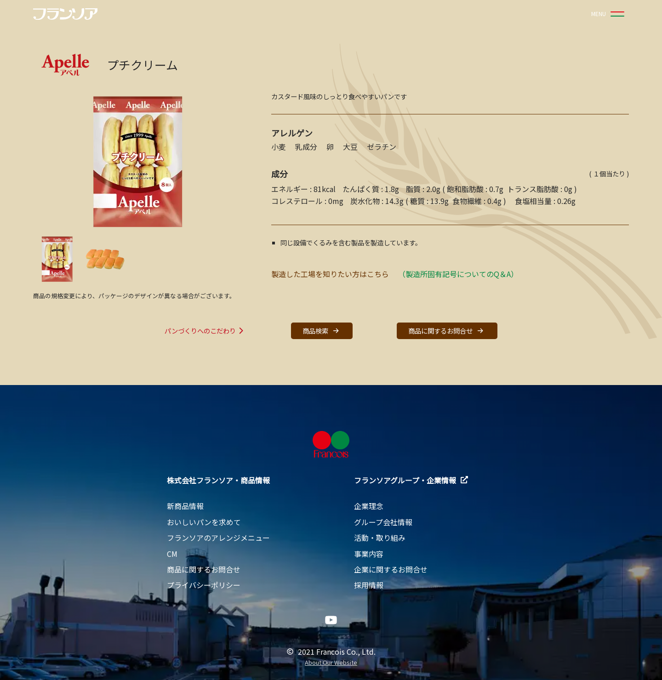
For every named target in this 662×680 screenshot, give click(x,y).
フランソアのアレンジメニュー (218, 537)
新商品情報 (185, 506)
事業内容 (368, 554)
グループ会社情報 (383, 522)
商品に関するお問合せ (446, 330)
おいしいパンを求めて (204, 522)
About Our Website (331, 662)
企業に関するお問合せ (391, 569)
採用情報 (368, 585)
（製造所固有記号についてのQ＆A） (458, 274)
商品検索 (321, 330)
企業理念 (368, 506)
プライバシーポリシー (203, 585)
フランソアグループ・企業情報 (411, 480)
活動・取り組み (379, 537)
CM (172, 554)
